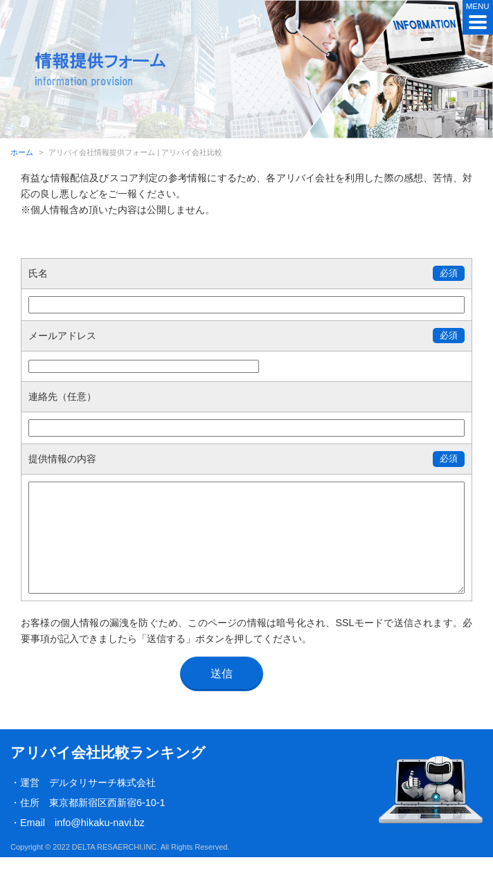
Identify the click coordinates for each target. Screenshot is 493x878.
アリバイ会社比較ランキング (108, 773)
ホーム (21, 152)
